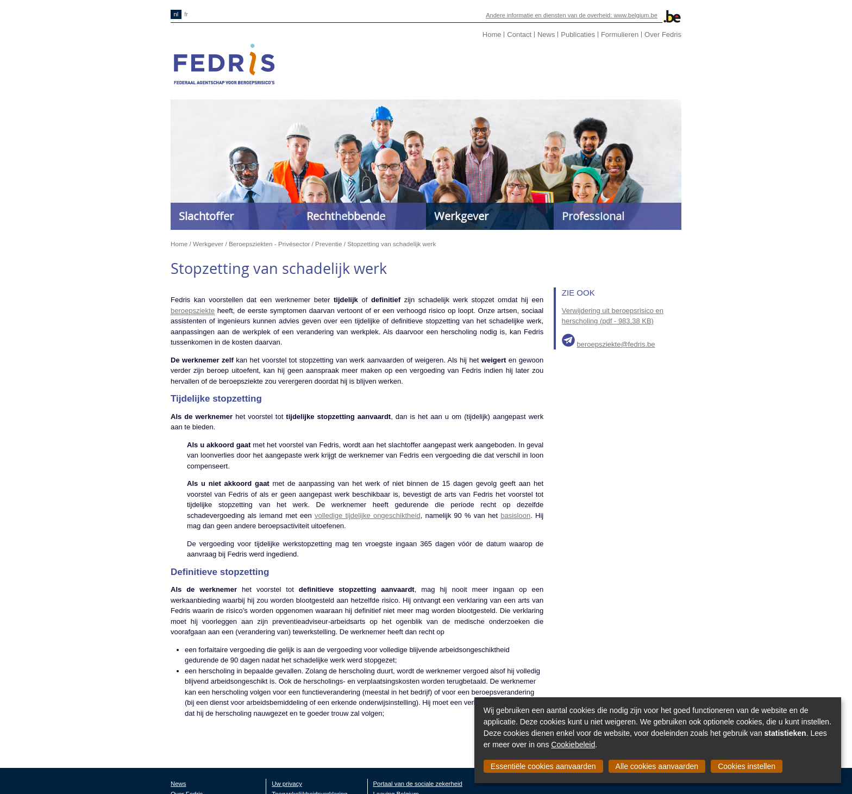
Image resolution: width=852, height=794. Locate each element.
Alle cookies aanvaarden (657, 766)
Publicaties (578, 34)
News (546, 34)
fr (186, 14)
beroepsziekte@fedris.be (616, 344)
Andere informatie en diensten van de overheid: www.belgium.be (571, 15)
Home (492, 34)
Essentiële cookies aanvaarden (543, 766)
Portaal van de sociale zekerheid (417, 783)
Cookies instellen (746, 766)
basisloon (515, 515)
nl (176, 14)
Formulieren (619, 34)
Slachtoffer (206, 216)
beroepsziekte (193, 311)
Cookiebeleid (573, 744)
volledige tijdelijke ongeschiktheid (368, 515)
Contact (519, 34)
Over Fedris (662, 34)
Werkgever (461, 216)
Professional (593, 216)
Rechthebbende (345, 216)
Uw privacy (287, 783)
